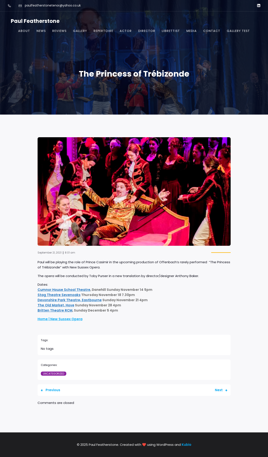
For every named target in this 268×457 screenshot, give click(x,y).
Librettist (171, 31)
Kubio (186, 444)
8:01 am (70, 252)
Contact (211, 31)
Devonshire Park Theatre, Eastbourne (70, 300)
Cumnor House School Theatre (64, 289)
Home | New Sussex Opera (60, 319)
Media (191, 31)
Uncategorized (53, 373)
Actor (126, 31)
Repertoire (103, 31)
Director (146, 31)
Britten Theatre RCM (55, 310)
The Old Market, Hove (56, 305)
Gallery (80, 31)
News (41, 31)
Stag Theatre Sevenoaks (59, 295)
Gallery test (238, 31)
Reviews (59, 31)
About (24, 31)
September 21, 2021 (50, 252)
